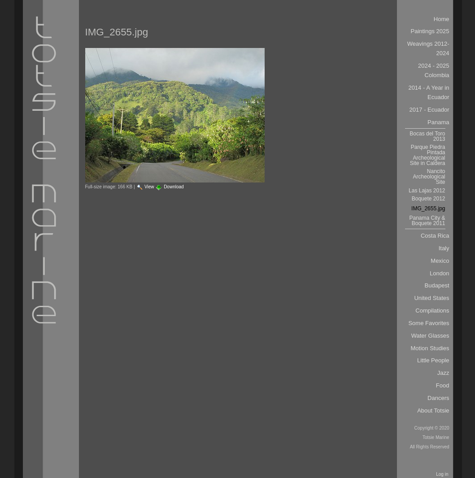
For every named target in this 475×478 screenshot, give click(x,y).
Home (441, 19)
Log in (442, 474)
